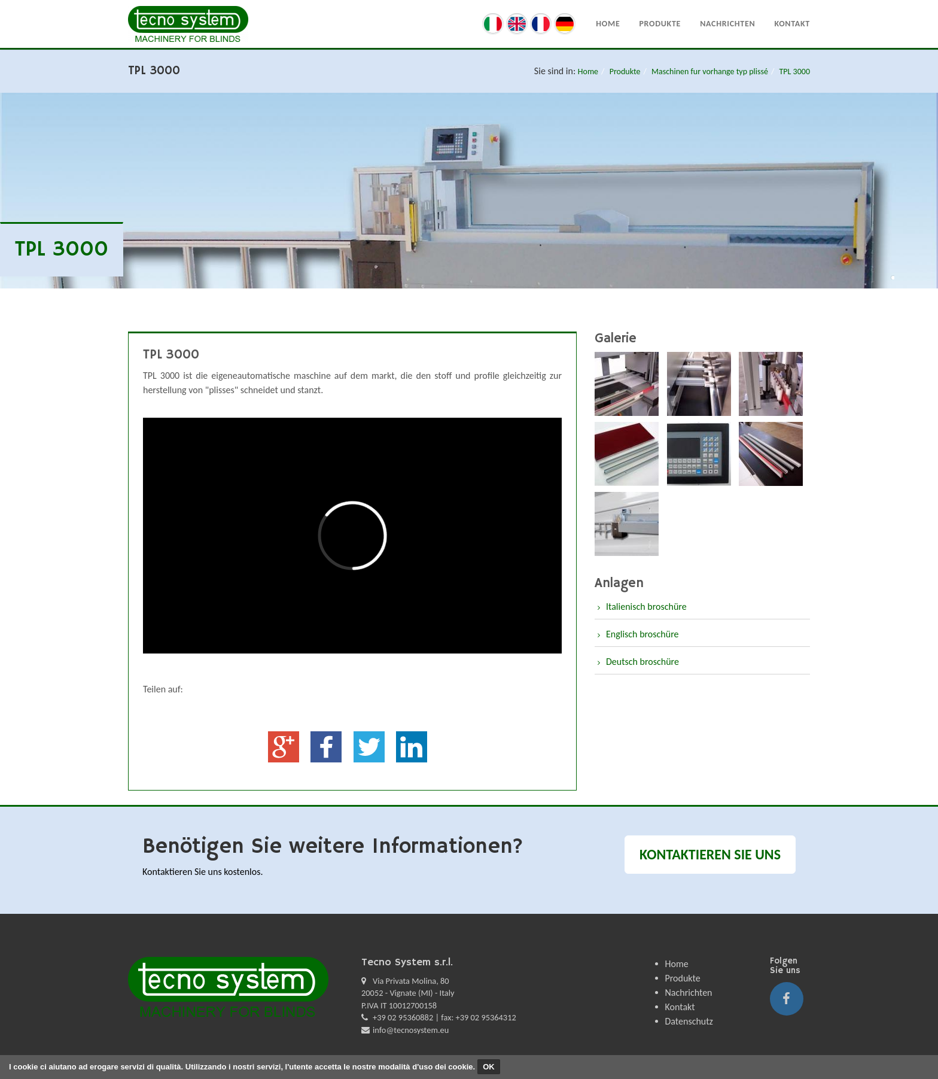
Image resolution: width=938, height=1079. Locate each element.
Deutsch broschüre (642, 661)
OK (489, 1066)
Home (608, 24)
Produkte (660, 24)
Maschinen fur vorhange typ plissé (709, 71)
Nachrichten (727, 24)
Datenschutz (689, 1021)
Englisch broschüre (642, 634)
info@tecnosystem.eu (411, 1030)
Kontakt (792, 24)
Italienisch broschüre (646, 606)
